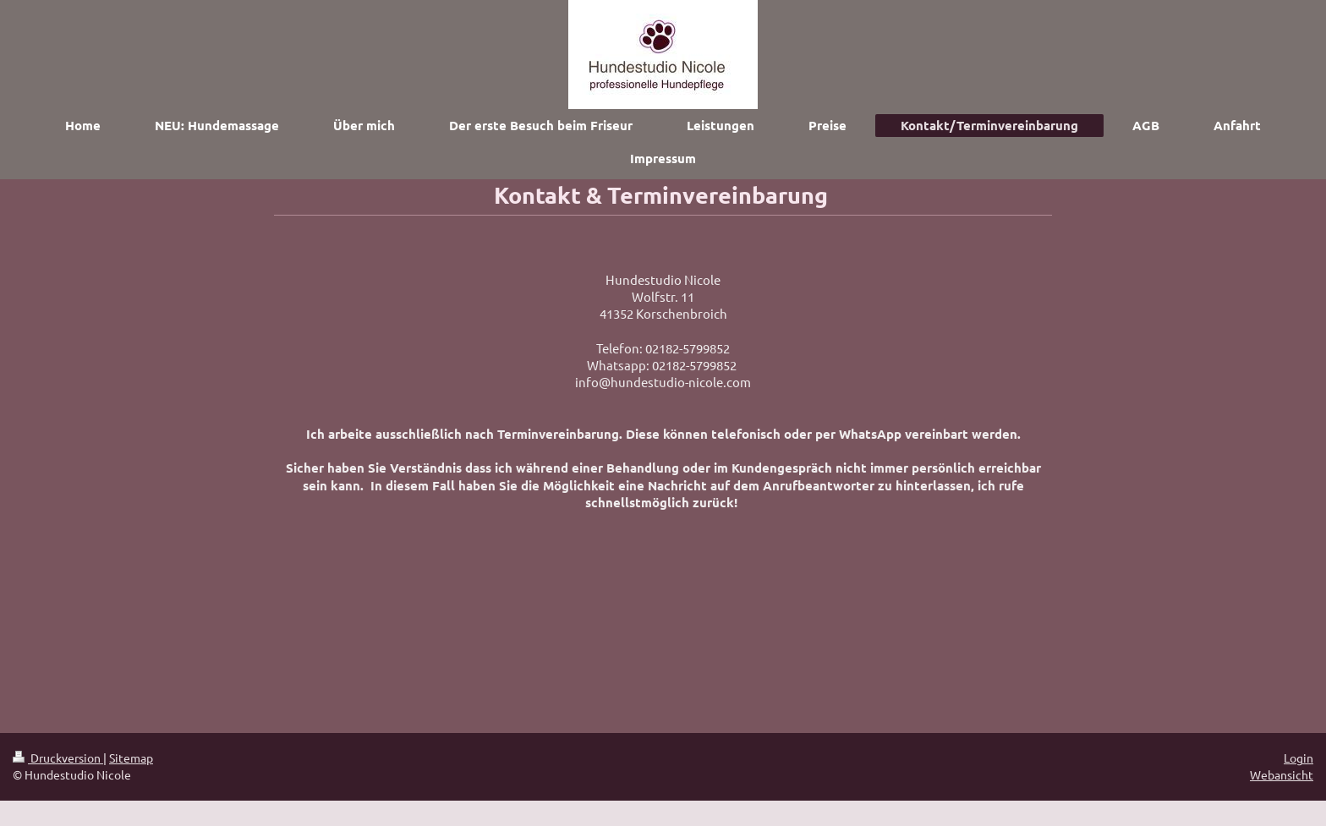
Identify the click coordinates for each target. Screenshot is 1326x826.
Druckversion (58, 757)
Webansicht (1281, 774)
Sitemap (131, 757)
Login (1298, 757)
